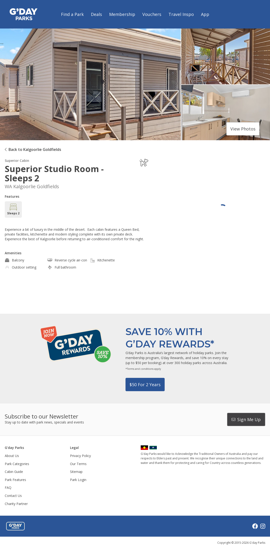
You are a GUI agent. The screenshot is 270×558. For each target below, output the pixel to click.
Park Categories (17, 464)
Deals (96, 14)
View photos (243, 129)
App (205, 14)
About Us (12, 455)
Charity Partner (16, 503)
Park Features (15, 479)
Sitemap (76, 471)
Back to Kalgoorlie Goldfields (35, 149)
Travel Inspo (181, 14)
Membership (122, 14)
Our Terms (78, 464)
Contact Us (13, 495)
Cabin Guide (14, 471)
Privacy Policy (80, 455)
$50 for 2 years (145, 384)
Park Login (78, 479)
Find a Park (72, 14)
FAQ (8, 487)
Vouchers (151, 14)
